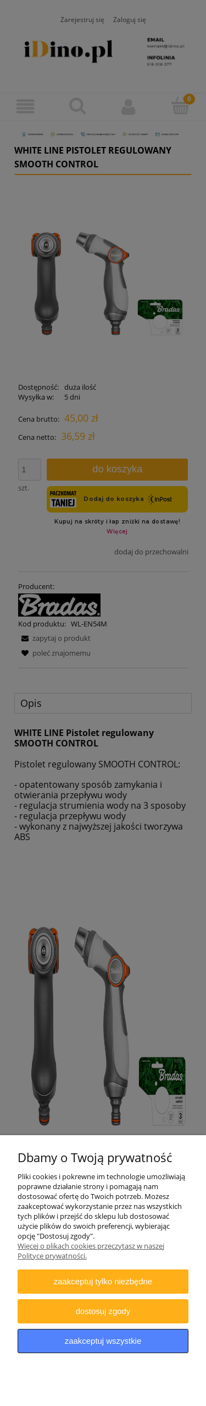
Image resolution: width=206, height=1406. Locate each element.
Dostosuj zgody (103, 1311)
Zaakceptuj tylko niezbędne (103, 1281)
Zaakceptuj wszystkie (103, 1340)
